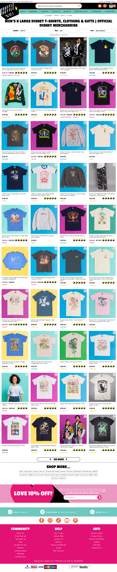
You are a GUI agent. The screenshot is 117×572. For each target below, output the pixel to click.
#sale (21, 471)
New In (23, 11)
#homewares (77, 471)
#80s (95, 474)
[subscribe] (99, 497)
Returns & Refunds (58, 545)
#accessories (23, 474)
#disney (95, 471)
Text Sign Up (20, 539)
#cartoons (62, 478)
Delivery (58, 542)
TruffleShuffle (96, 11)
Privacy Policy (96, 536)
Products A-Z (96, 548)
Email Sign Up (20, 536)
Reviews (20, 548)
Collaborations (20, 551)
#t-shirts (41, 474)
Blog (20, 542)
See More (59, 459)
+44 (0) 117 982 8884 (105, 1)
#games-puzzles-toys (81, 474)
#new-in (41, 471)
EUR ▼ (114, 1)
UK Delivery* (18, 512)
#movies (69, 471)
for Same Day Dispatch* (58, 512)
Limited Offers (110, 11)
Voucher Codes (97, 533)
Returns (99, 512)
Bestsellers (33, 11)
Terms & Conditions (96, 539)
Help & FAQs (58, 536)
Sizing (58, 548)
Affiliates (20, 554)
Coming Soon (20, 556)
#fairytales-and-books (67, 474)
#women (63, 471)
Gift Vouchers (58, 551)
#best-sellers (28, 471)
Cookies (97, 542)
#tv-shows (55, 478)
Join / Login (58, 533)
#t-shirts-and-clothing (52, 471)
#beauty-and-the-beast (52, 474)
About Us (20, 533)
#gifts (91, 474)
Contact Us (58, 539)
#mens (36, 471)
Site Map (96, 545)
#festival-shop (87, 471)
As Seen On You (20, 545)
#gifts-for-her (33, 474)
